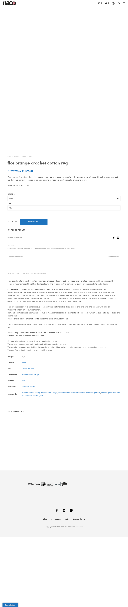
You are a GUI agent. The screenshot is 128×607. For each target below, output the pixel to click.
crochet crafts (28, 462)
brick (24, 432)
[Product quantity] (12, 291)
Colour (11, 264)
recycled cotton (29, 456)
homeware (28, 318)
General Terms (79, 588)
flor (23, 450)
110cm (24, 438)
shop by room (56, 318)
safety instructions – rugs (46, 462)
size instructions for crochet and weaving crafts (79, 462)
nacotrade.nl (55, 588)
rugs (30, 226)
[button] (100, 3)
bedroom (20, 318)
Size (9, 273)
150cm (31, 438)
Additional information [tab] (34, 343)
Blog (45, 588)
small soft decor (20, 226)
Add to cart (33, 291)
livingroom (37, 318)
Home (10, 226)
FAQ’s (66, 588)
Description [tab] (13, 343)
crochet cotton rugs (30, 444)
